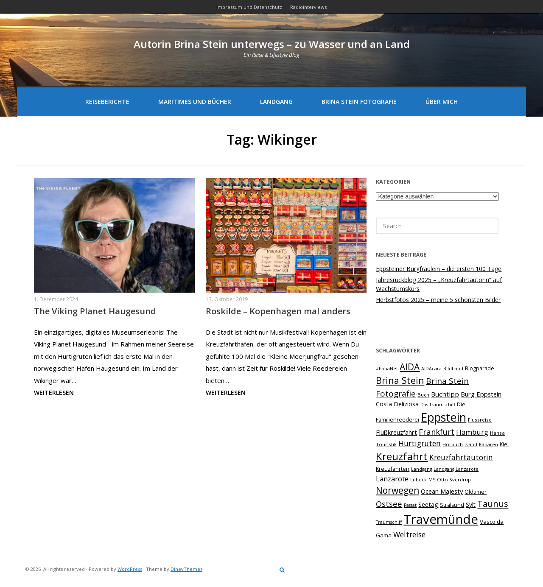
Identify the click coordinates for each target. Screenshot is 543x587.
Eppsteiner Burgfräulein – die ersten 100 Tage (438, 269)
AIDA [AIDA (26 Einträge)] (410, 367)
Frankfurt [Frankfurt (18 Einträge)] (436, 431)
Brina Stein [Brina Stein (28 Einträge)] (400, 380)
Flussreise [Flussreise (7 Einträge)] (480, 419)
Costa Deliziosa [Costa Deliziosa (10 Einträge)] (397, 404)
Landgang (276, 102)
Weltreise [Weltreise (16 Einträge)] (409, 534)
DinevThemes (186, 569)
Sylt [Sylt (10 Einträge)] (471, 504)
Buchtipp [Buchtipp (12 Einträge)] (445, 394)
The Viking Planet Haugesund (95, 311)
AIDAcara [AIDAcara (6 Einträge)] (431, 369)
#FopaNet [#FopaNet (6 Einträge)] (387, 369)
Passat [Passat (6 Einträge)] (410, 505)
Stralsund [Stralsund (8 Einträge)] (452, 505)
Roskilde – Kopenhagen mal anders (278, 311)
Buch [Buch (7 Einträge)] (423, 394)
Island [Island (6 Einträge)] (471, 444)
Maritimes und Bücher (194, 102)
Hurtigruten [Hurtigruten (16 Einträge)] (419, 443)
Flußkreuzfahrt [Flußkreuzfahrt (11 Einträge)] (396, 432)
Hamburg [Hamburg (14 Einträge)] (472, 432)
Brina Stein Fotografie (359, 102)
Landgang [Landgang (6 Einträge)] (421, 469)
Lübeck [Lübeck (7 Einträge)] (418, 479)
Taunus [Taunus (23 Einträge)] (492, 503)
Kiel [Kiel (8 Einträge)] (504, 444)
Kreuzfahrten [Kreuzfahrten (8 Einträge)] (392, 468)
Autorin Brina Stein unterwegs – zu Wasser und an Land (272, 44)
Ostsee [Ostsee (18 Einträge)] (389, 503)
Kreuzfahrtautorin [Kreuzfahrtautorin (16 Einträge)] (461, 457)
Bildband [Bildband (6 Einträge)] (453, 369)
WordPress (130, 569)
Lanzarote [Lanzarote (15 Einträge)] (392, 479)
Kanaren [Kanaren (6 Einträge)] (488, 444)
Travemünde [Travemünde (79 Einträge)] (440, 519)
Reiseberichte (107, 102)
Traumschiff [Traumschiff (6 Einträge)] (389, 522)
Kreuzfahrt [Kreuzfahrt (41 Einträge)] (402, 456)
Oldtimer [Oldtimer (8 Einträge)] (476, 491)
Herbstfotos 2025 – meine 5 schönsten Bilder (438, 300)
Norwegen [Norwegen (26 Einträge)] (397, 490)
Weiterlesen (54, 393)
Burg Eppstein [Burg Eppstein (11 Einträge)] (481, 394)
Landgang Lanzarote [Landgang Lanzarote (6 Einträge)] (456, 469)
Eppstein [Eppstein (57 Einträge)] (443, 417)
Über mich (441, 102)
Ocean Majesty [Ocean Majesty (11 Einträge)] (442, 491)
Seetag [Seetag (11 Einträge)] (428, 504)
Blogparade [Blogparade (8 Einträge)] (479, 368)
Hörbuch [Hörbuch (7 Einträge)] (452, 444)
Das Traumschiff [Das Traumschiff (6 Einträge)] (437, 405)
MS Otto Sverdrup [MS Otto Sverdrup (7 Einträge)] (449, 479)
